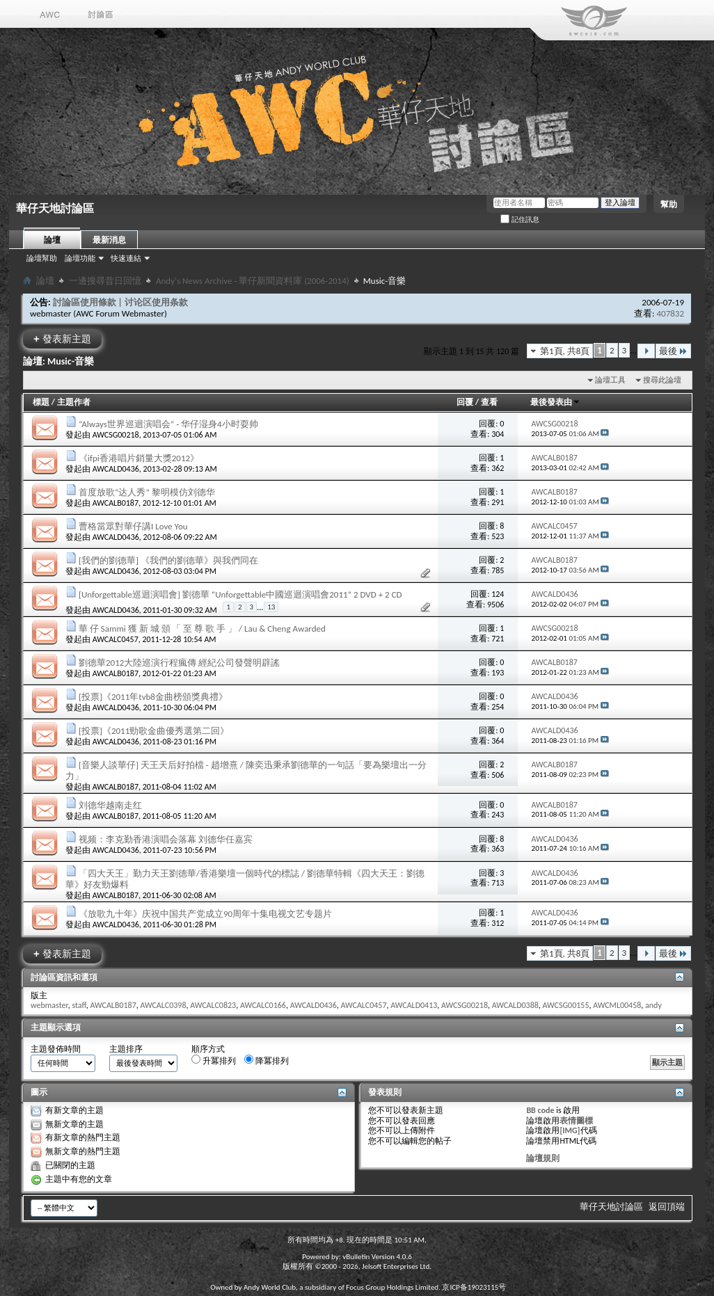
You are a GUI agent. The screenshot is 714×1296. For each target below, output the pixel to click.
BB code (540, 1110)
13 (271, 606)
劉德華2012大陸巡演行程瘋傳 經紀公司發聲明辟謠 (179, 662)
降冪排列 (266, 1060)
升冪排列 (213, 1060)
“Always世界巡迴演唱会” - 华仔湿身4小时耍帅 (168, 424)
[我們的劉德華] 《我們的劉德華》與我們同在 (168, 560)
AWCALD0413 (413, 1005)
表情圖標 (576, 1121)
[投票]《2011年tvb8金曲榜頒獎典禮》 (153, 696)
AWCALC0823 (213, 1005)
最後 (673, 351)
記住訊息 (519, 219)
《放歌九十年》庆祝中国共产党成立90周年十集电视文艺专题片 (205, 914)
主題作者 (73, 402)
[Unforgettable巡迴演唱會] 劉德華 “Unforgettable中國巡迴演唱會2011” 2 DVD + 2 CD (240, 594)
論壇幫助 (41, 258)
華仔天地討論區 (611, 1206)
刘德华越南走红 (110, 805)
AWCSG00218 (116, 435)
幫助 (668, 204)
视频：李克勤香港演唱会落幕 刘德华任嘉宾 (166, 839)
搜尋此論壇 (662, 380)
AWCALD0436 (116, 469)
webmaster (50, 313)
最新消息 (109, 240)
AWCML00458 (617, 1005)
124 (497, 594)
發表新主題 (62, 338)
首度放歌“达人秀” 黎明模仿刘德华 (147, 492)
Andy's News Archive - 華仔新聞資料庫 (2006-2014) (252, 280)
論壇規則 (543, 1158)
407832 (670, 313)
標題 (41, 402)
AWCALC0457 (115, 639)
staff (79, 1005)
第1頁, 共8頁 (564, 351)
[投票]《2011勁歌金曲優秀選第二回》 (154, 731)
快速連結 (126, 258)
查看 (489, 402)
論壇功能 (80, 258)
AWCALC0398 (163, 1005)
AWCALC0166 (263, 1005)
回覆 (465, 402)
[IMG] (570, 1130)
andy (653, 1005)
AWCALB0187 (115, 503)
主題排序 (126, 1049)
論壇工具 (610, 380)
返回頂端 (667, 1206)
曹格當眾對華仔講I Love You (133, 526)
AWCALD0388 (515, 1005)
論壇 (52, 240)
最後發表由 (555, 402)
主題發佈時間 (56, 1049)
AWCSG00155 (566, 1005)
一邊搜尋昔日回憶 (105, 280)
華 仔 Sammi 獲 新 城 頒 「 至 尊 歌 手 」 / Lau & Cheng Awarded (202, 628)
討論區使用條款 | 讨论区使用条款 (120, 302)
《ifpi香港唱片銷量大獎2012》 (139, 458)
